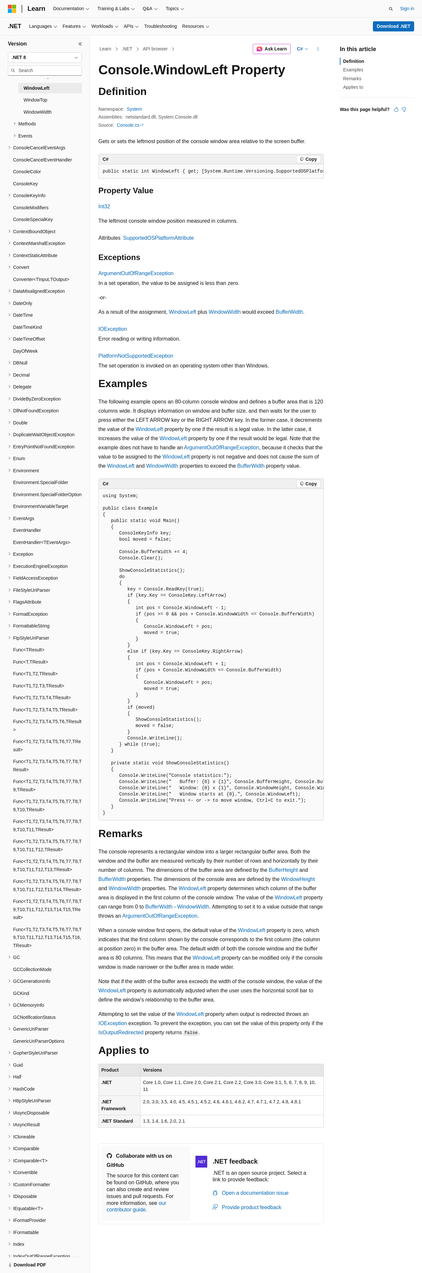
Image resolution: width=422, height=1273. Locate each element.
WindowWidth (225, 312)
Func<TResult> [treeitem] (29, 649)
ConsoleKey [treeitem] (25, 183)
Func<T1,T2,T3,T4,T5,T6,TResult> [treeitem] (47, 725)
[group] (211, 171)
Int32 (104, 206)
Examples (353, 69)
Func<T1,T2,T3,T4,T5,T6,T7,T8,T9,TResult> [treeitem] (47, 785)
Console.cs (128, 125)
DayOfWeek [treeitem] (25, 351)
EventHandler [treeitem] (27, 530)
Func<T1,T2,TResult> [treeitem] (35, 673)
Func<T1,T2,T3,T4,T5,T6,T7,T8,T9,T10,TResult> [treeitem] (47, 805)
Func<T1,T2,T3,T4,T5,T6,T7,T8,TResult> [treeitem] (47, 765)
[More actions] (317, 49)
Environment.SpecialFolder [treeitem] (40, 482)
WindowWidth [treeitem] (38, 112)
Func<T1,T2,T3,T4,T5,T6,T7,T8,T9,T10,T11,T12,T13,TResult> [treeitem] (47, 865)
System (134, 109)
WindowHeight (298, 879)
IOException (113, 329)
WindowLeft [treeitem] (36, 88)
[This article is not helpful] (404, 109)
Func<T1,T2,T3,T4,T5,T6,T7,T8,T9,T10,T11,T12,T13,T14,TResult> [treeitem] (47, 885)
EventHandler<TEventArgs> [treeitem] (41, 542)
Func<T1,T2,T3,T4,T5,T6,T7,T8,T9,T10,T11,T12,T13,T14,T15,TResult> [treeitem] (47, 909)
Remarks (352, 78)
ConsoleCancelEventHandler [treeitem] (42, 159)
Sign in (407, 8)
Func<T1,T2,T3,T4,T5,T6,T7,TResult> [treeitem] (47, 745)
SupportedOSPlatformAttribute (158, 238)
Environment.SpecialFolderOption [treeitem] (47, 494)
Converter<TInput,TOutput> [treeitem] (41, 279)
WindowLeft (182, 312)
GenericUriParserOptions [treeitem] (38, 1041)
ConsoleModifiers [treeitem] (30, 207)
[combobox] (45, 57)
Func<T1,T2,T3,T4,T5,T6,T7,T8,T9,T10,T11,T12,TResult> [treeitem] (47, 845)
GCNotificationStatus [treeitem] (34, 1017)
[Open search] (390, 9)
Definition (353, 61)
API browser (155, 48)
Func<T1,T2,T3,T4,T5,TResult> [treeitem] (45, 709)
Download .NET (394, 26)
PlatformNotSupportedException (136, 356)
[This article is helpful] (396, 109)
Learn (105, 48)
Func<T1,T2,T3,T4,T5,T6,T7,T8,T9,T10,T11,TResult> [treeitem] (47, 825)
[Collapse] (80, 44)
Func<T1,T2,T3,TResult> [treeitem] (38, 685)
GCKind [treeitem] (21, 993)
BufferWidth (289, 312)
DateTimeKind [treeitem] (27, 327)
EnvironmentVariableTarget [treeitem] (40, 506)
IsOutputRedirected (121, 1032)
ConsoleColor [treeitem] (27, 171)
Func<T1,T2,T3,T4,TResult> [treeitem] (42, 697)
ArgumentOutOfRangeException (136, 273)
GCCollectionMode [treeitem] (32, 969)
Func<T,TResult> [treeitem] (30, 662)
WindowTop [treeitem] (35, 100)
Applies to (353, 87)
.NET (127, 48)
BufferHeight (283, 870)
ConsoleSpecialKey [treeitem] (33, 219)
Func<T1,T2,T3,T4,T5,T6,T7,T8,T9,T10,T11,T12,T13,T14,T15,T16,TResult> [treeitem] (47, 937)
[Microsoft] (12, 9)
